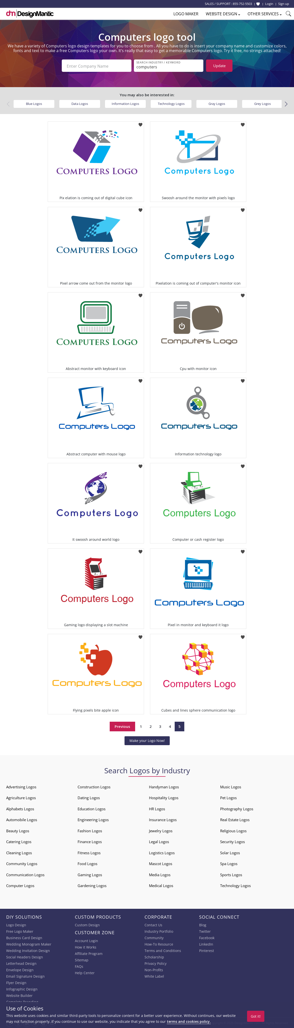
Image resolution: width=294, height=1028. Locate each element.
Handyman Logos (164, 786)
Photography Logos (236, 808)
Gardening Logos (92, 885)
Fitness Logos (89, 852)
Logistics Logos (162, 852)
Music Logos (230, 786)
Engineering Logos (93, 819)
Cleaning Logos (19, 852)
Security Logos (232, 841)
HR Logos (157, 808)
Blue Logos (34, 103)
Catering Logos (18, 841)
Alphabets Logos (20, 808)
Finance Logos (90, 841)
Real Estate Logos (235, 819)
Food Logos (87, 863)
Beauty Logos (17, 830)
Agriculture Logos (21, 797)
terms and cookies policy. (189, 1021)
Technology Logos (171, 103)
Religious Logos (233, 830)
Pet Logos (228, 797)
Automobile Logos (21, 819)
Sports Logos (231, 874)
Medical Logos (161, 885)
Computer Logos (20, 885)
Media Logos (159, 874)
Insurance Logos (163, 819)
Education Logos (91, 808)
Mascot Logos (160, 863)
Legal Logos (159, 841)
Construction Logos (94, 786)
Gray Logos (217, 103)
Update (219, 65)
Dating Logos (89, 797)
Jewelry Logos (160, 830)
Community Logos (21, 863)
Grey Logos (262, 103)
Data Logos (79, 103)
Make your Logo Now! (147, 739)
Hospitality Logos (163, 797)
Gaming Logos (90, 874)
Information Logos (125, 103)
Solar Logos (230, 852)
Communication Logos (25, 874)
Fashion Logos (90, 830)
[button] (286, 103)
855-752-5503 (242, 3)
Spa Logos (228, 863)
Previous (122, 725)
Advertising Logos (21, 786)
